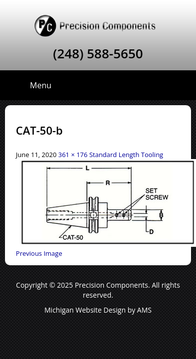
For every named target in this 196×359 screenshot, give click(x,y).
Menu (40, 85)
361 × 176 (73, 154)
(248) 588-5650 (98, 53)
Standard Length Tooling (126, 154)
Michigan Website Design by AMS (98, 310)
